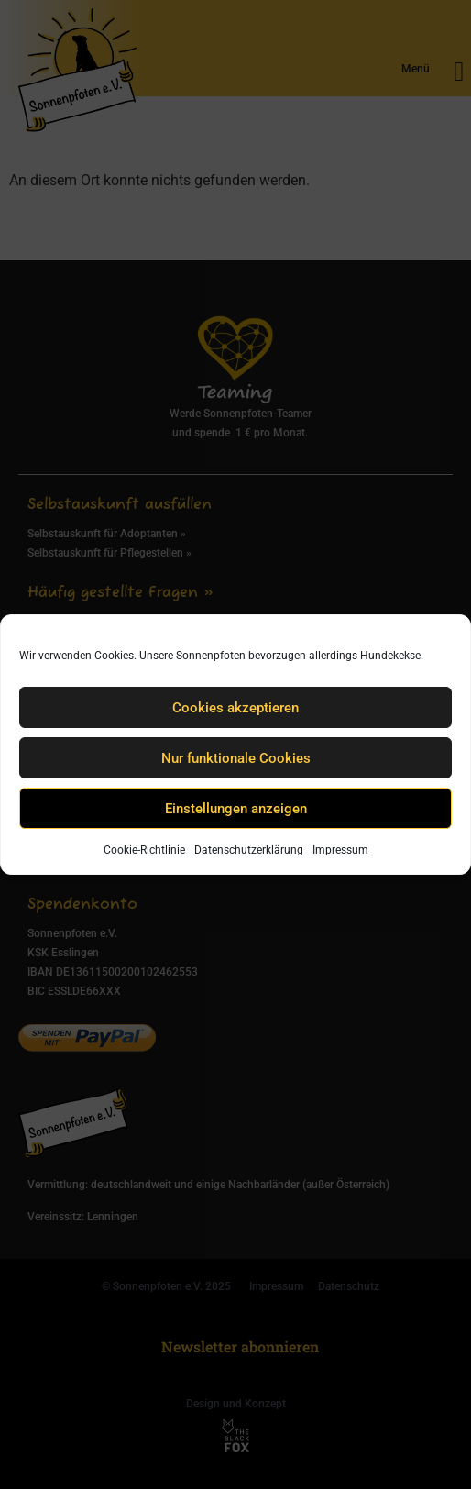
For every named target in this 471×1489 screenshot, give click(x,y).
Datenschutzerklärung (248, 850)
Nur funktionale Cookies (236, 758)
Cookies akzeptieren (235, 708)
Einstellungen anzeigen (236, 808)
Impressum (340, 850)
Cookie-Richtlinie (144, 850)
